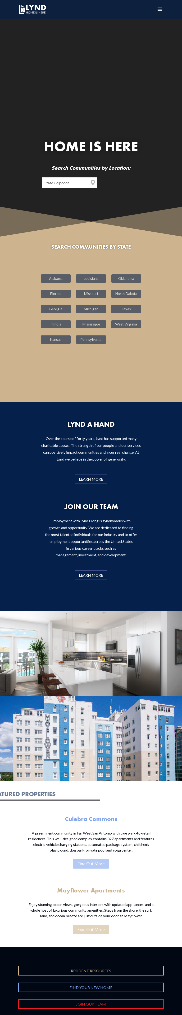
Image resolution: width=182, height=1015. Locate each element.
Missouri (91, 293)
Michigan (91, 309)
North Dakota (126, 293)
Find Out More (91, 863)
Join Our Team (91, 1004)
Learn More (91, 479)
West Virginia (126, 324)
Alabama (56, 278)
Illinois (55, 324)
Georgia (55, 309)
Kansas (55, 339)
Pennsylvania (90, 339)
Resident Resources (91, 970)
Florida (55, 293)
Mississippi (91, 324)
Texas (126, 309)
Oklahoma (126, 278)
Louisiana (91, 278)
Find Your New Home (90, 987)
